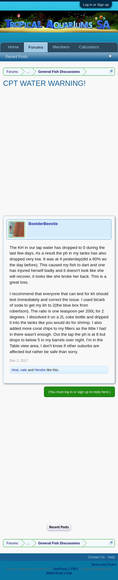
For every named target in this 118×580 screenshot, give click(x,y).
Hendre (40, 370)
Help (111, 557)
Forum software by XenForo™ (29, 569)
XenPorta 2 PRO (65, 569)
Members (61, 47)
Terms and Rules (103, 564)
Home (13, 47)
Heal (15, 370)
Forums (35, 47)
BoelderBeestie (43, 223)
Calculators (89, 47)
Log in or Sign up (96, 5)
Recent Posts (59, 527)
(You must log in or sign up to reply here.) (79, 392)
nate (23, 370)
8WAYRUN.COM (59, 573)
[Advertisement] (59, 150)
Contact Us (96, 557)
